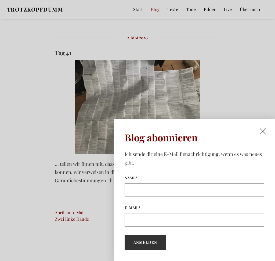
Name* (194, 186)
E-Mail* (194, 216)
